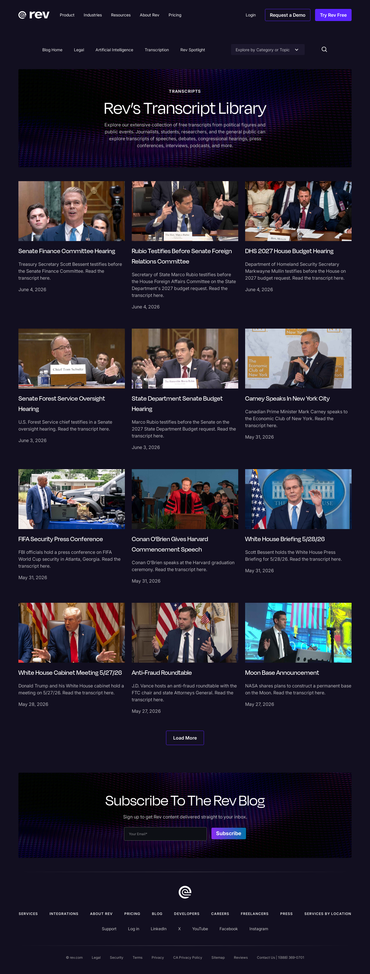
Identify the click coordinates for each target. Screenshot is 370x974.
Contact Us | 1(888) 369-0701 (280, 957)
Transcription (157, 49)
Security (116, 957)
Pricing (132, 914)
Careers (220, 914)
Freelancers (255, 914)
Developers (187, 914)
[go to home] (185, 892)
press (286, 914)
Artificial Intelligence (114, 49)
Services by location (327, 914)
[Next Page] (185, 738)
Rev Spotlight (192, 49)
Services (28, 914)
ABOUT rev (101, 914)
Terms (137, 957)
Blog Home (52, 49)
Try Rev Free (333, 15)
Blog (157, 914)
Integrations (64, 914)
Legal (79, 49)
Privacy (158, 957)
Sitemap (218, 957)
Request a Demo (288, 15)
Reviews (241, 957)
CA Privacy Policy (187, 957)
